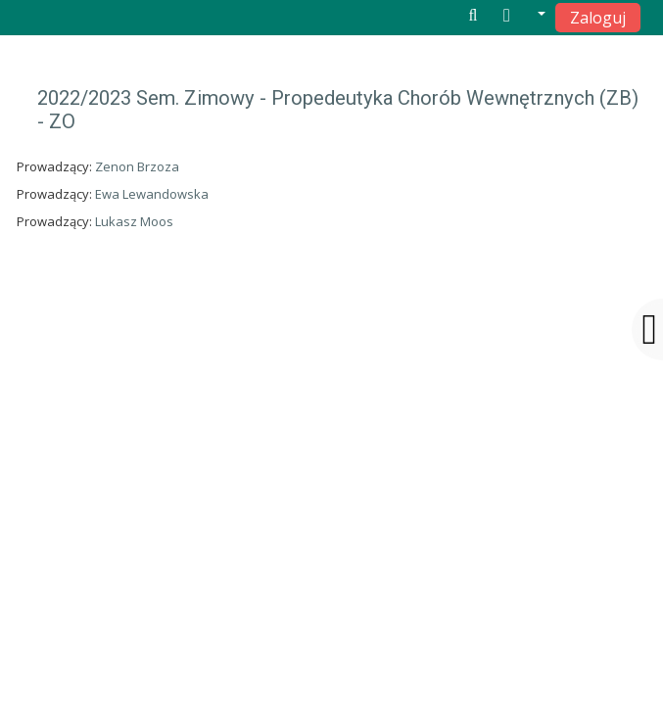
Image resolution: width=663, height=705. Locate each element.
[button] (524, 16)
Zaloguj (598, 17)
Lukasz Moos (134, 221)
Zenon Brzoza (137, 166)
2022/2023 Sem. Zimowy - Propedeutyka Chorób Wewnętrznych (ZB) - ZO (338, 109)
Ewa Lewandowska (152, 194)
